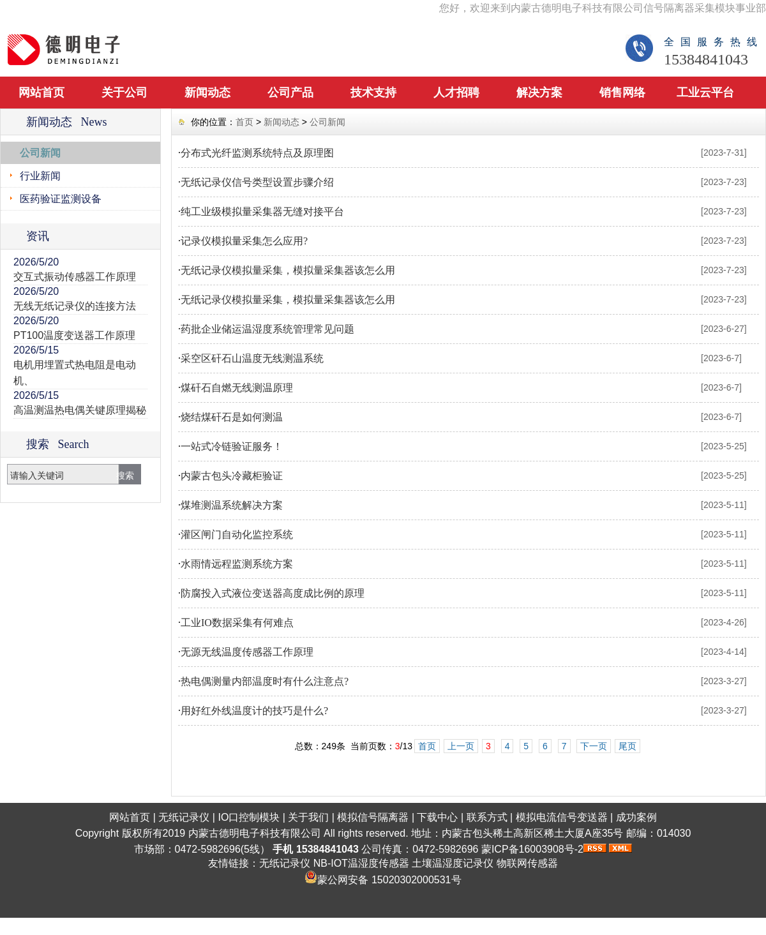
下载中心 (437, 817)
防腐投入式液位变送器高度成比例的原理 (272, 593)
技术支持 (373, 92)
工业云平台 (705, 92)
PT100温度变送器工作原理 (74, 335)
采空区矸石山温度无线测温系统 (252, 358)
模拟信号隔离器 (373, 817)
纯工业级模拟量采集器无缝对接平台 (262, 211)
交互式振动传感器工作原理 (74, 276)
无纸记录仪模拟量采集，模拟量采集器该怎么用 (288, 270)
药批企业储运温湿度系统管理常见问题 (267, 329)
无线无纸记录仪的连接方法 (74, 306)
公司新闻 (40, 152)
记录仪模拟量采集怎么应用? (244, 241)
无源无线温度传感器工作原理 (247, 652)
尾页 (627, 746)
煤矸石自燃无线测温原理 (237, 387)
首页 (244, 122)
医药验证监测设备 (60, 198)
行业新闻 (40, 175)
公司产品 (290, 92)
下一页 (593, 746)
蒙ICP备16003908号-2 (532, 849)
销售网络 (622, 92)
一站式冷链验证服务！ (232, 446)
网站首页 (41, 92)
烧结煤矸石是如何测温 (232, 417)
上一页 (460, 746)
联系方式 (487, 817)
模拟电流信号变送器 (562, 817)
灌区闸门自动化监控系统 (237, 534)
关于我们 (308, 817)
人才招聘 (456, 92)
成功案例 (636, 817)
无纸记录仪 (183, 817)
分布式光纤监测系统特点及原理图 (257, 152)
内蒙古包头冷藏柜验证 (232, 475)
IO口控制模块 (249, 817)
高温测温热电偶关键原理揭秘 (79, 410)
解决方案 (539, 92)
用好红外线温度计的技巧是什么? (254, 710)
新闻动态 (207, 92)
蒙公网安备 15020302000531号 (389, 879)
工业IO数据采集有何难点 (237, 622)
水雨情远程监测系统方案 (237, 563)
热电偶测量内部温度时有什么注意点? (265, 681)
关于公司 (124, 92)
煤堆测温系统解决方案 (232, 505)
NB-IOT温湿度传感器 (361, 863)
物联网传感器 (527, 863)
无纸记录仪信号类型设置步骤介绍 (257, 182)
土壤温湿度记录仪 (452, 863)
